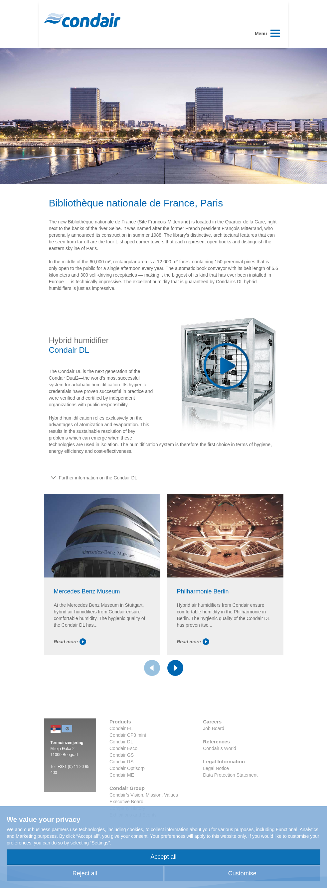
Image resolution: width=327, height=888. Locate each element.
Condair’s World (219, 748)
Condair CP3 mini (127, 735)
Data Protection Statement (230, 775)
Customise (242, 873)
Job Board (213, 728)
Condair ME (121, 775)
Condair (82, 20)
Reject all (85, 873)
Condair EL (121, 728)
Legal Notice (216, 768)
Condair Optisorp (127, 768)
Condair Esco (123, 748)
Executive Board (126, 801)
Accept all (163, 856)
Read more (70, 641)
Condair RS (121, 761)
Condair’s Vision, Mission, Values (143, 795)
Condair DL (121, 741)
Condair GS (121, 755)
